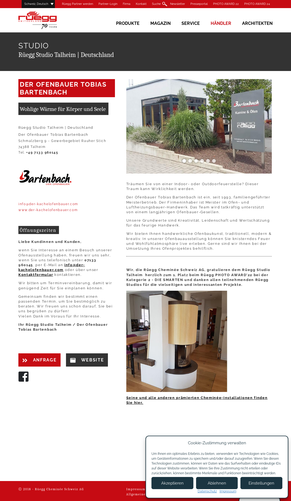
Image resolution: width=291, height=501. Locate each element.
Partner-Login (107, 4)
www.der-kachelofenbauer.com (48, 210)
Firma (126, 4)
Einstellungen (261, 483)
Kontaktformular (35, 275)
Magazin (160, 23)
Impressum (136, 489)
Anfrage (39, 360)
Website (87, 360)
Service (190, 23)
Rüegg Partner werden (77, 4)
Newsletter (177, 4)
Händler (221, 23)
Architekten (257, 23)
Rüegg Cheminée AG (45, 20)
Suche (156, 4)
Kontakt (141, 4)
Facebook (23, 376)
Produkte (128, 23)
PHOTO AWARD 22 (226, 4)
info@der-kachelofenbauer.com (48, 204)
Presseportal (199, 4)
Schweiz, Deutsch (36, 4)
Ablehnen (217, 483)
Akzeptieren (172, 483)
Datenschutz (207, 491)
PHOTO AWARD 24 (257, 4)
